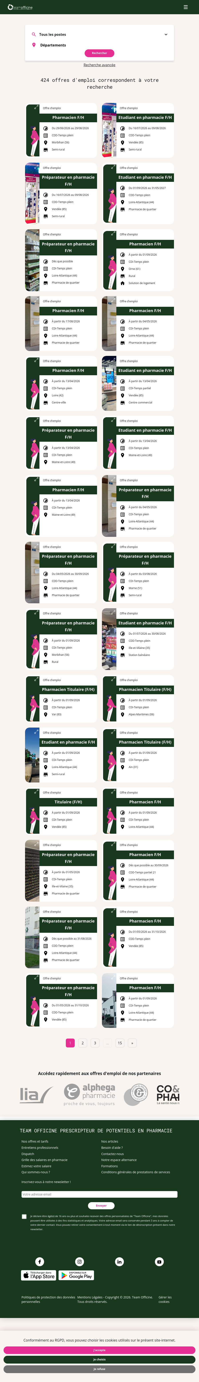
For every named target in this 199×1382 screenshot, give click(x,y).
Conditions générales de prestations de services (135, 1172)
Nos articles (109, 1141)
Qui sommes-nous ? (35, 1172)
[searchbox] (105, 45)
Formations (109, 1166)
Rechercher (99, 53)
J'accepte (99, 1350)
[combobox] (99, 44)
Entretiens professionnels (39, 1147)
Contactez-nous (112, 1154)
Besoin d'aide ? (112, 1147)
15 (120, 1043)
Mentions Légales (90, 1297)
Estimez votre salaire (36, 1166)
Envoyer (101, 1205)
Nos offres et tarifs (34, 1141)
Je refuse (99, 1369)
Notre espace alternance (119, 1160)
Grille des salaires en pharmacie (44, 1160)
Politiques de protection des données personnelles (48, 1299)
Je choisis (100, 1359)
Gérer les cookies (165, 1299)
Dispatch (27, 1154)
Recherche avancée (99, 64)
